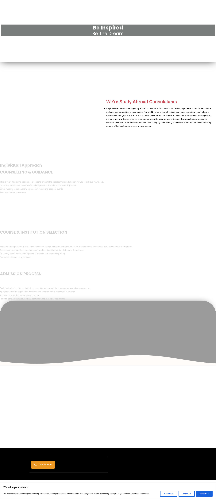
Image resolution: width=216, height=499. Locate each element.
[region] (108, 491)
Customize (168, 494)
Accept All (204, 494)
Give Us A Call (43, 478)
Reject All (187, 494)
